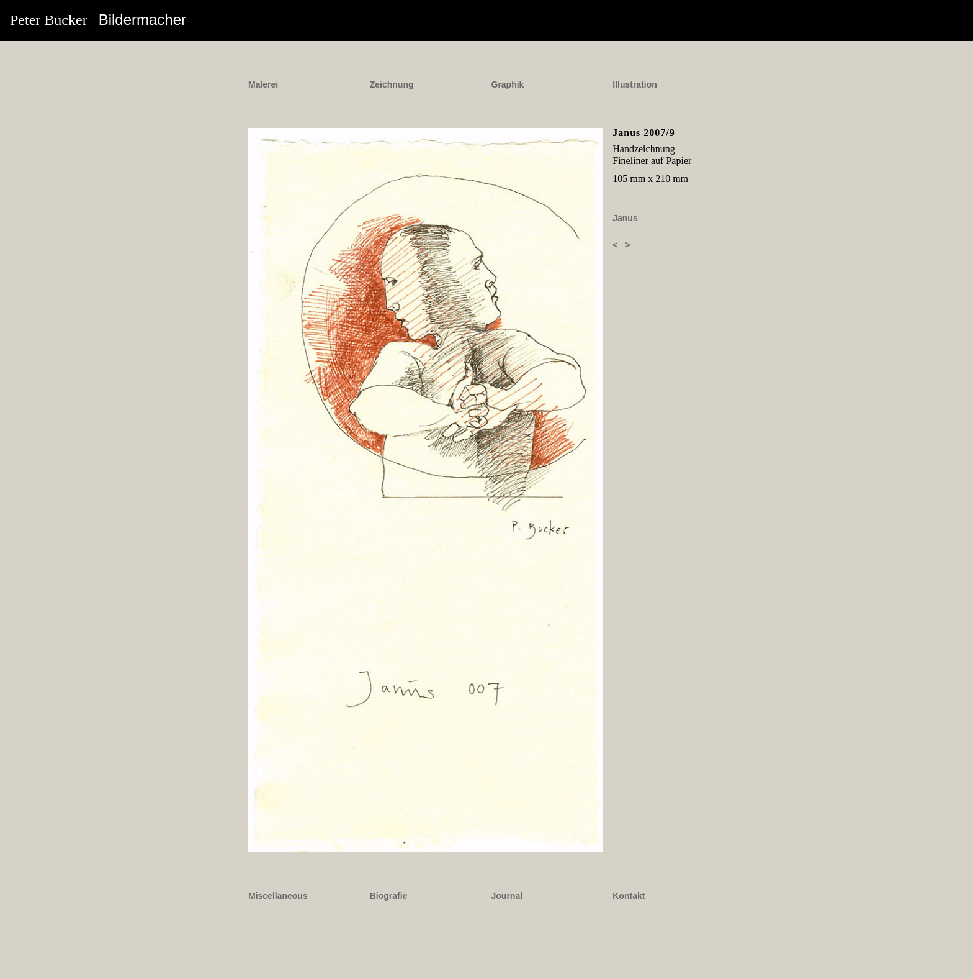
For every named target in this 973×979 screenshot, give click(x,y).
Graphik (507, 84)
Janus (624, 218)
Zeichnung (392, 84)
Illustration (634, 84)
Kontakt (628, 896)
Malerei (263, 84)
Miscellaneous (278, 896)
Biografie (389, 896)
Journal (507, 896)
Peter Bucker (98, 19)
